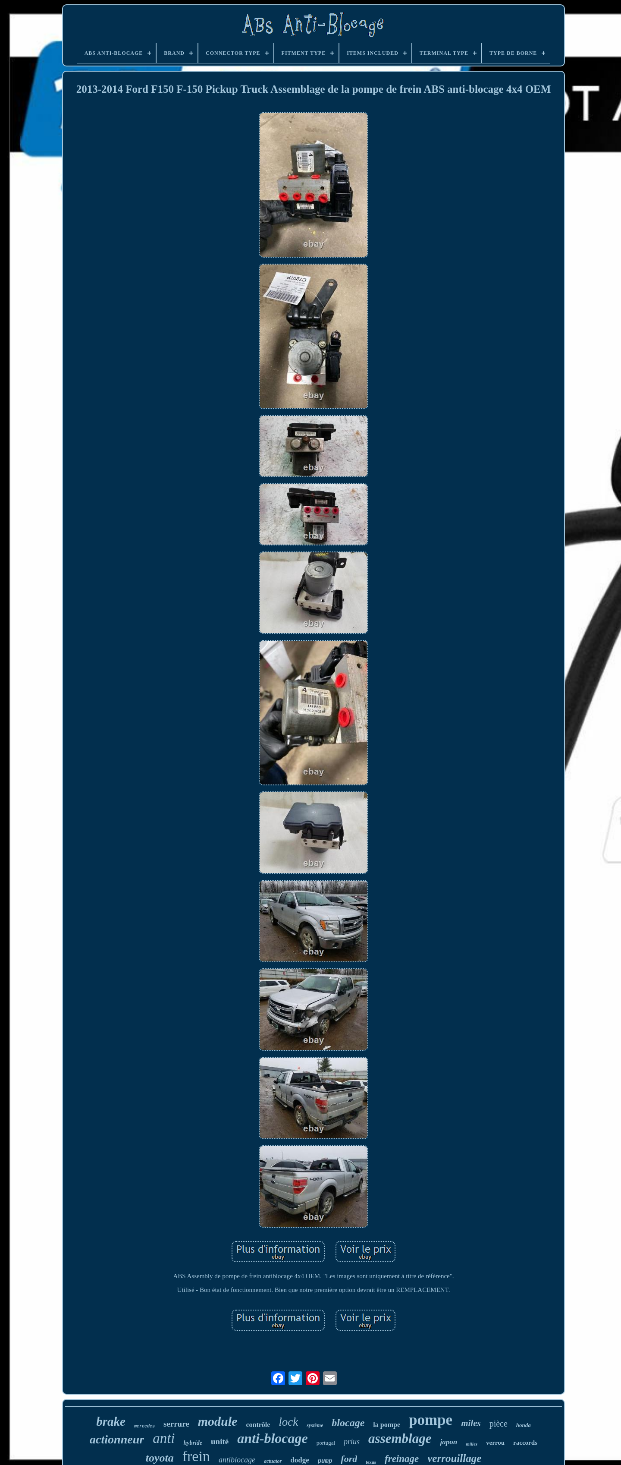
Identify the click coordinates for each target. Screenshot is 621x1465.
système (315, 1425)
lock (288, 1421)
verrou (495, 1442)
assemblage (399, 1438)
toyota (160, 1458)
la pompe (386, 1424)
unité (220, 1441)
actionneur (117, 1439)
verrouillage (454, 1458)
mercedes (144, 1426)
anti (164, 1438)
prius (352, 1441)
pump (325, 1461)
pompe (430, 1419)
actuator (273, 1461)
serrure (176, 1423)
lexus (371, 1462)
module (218, 1421)
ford (349, 1458)
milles (471, 1443)
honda (523, 1425)
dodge (299, 1460)
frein (196, 1456)
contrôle (258, 1424)
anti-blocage (272, 1438)
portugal (326, 1443)
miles (471, 1423)
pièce (498, 1423)
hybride (192, 1443)
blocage (348, 1422)
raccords (525, 1442)
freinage (402, 1458)
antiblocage (237, 1460)
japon (448, 1442)
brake (110, 1421)
